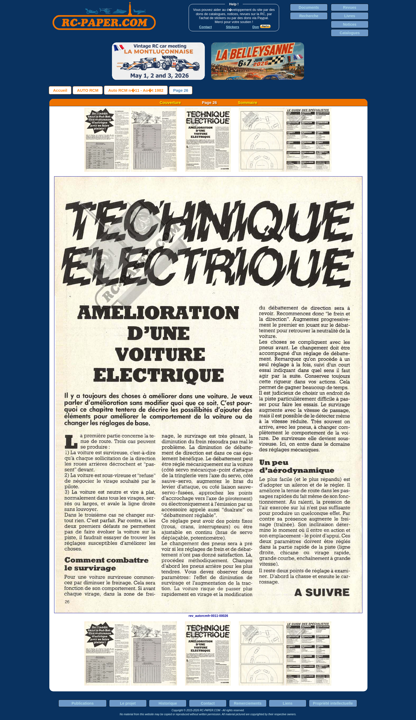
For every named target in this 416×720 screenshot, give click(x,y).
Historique (168, 703)
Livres (349, 16)
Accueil (60, 90)
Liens (288, 703)
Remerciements (247, 703)
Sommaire (247, 102)
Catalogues (349, 33)
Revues (349, 7)
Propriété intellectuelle (333, 703)
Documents (309, 7)
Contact (208, 703)
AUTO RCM (87, 90)
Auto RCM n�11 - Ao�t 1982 (135, 90)
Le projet (128, 703)
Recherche (308, 16)
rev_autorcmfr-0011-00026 (208, 614)
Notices (350, 24)
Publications (83, 703)
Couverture (170, 102)
